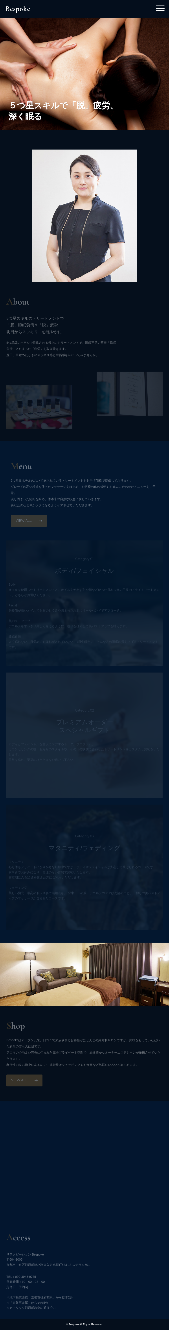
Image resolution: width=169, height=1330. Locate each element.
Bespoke (18, 8)
